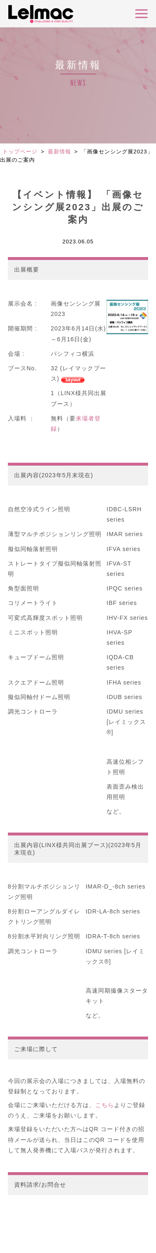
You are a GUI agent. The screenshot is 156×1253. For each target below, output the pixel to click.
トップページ (19, 151)
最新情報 (59, 151)
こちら (104, 1105)
